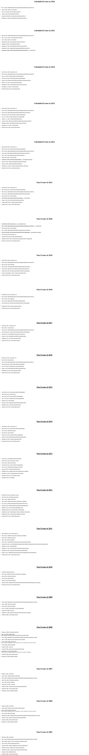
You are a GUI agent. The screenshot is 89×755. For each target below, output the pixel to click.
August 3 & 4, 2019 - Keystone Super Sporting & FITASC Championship (16, 270)
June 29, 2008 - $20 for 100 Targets (8, 644)
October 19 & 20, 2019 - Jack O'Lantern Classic (11, 275)
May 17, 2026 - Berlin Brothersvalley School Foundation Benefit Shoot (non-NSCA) (18, 7)
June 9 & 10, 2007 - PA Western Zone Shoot (10, 680)
